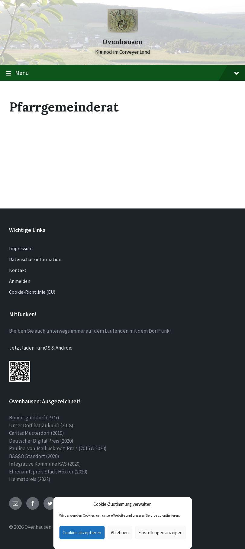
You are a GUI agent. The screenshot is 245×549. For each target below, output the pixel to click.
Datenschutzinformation (35, 259)
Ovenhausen (122, 42)
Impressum (21, 248)
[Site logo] (123, 30)
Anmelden (19, 281)
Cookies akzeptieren (82, 532)
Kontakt (18, 270)
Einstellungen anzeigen (160, 532)
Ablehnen (120, 532)
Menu (122, 73)
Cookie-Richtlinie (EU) (32, 292)
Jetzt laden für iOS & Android (41, 347)
